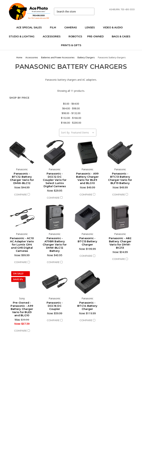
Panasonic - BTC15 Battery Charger (87, 241)
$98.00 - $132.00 (71, 113)
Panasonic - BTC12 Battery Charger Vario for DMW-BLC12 (22, 178)
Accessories (53, 36)
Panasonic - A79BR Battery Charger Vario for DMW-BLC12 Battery (55, 244)
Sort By (65, 132)
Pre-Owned (97, 36)
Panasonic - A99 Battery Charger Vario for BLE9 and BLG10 (87, 178)
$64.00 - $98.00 (71, 108)
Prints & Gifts (71, 45)
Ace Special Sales (30, 27)
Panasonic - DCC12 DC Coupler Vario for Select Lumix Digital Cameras (54, 180)
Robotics (75, 36)
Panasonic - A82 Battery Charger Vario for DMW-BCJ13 (120, 242)
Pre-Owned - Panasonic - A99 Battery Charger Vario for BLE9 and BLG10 (22, 309)
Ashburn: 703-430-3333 (122, 9)
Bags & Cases (122, 36)
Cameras (72, 27)
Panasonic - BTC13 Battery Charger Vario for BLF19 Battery (120, 178)
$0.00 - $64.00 (71, 103)
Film (54, 27)
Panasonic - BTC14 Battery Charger (87, 306)
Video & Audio (114, 27)
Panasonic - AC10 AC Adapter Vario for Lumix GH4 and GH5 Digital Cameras (22, 244)
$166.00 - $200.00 (71, 122)
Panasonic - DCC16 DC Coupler (55, 306)
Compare (22, 194)
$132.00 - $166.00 (71, 118)
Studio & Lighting (23, 36)
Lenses (91, 27)
